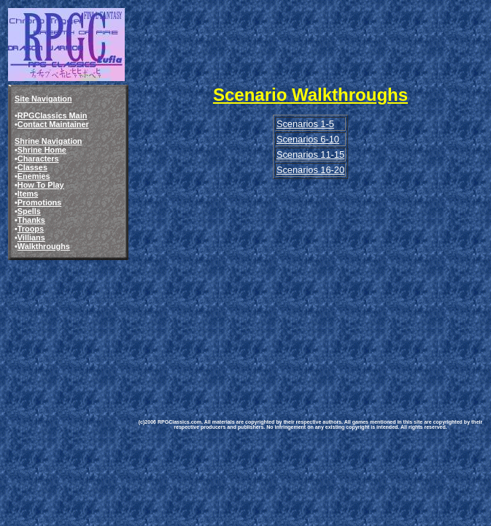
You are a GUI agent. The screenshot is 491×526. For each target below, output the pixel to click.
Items (28, 193)
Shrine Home (42, 149)
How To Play (41, 184)
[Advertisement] (310, 283)
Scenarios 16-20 (310, 169)
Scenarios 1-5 (305, 123)
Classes (32, 167)
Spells (29, 211)
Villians (31, 237)
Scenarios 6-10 (308, 139)
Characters (38, 158)
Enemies (34, 176)
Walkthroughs (44, 246)
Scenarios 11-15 (310, 154)
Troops (31, 228)
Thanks (31, 220)
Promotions (39, 202)
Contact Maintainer (53, 124)
